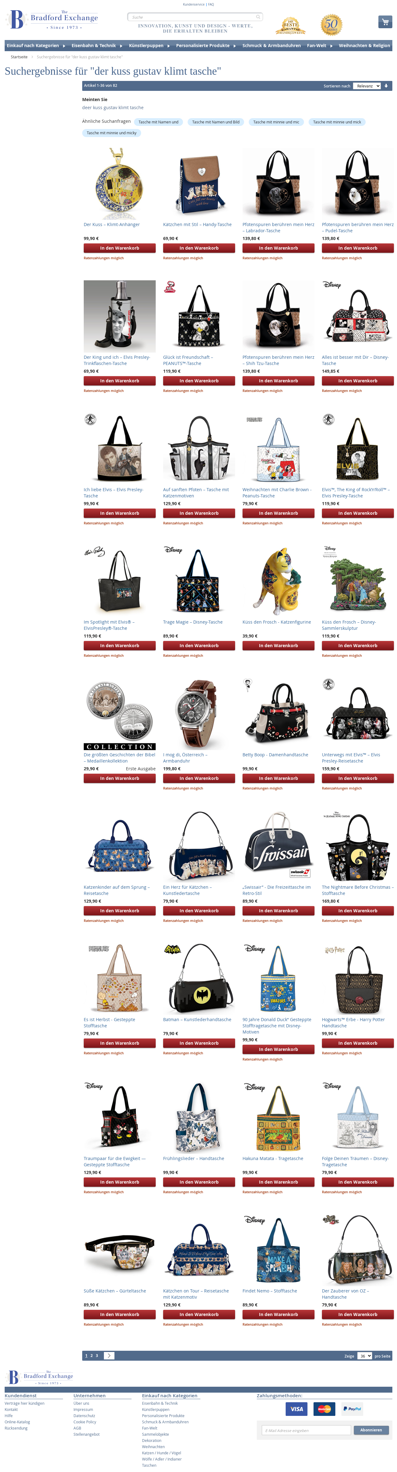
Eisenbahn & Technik (160, 1403)
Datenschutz (84, 1415)
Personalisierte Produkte (163, 1415)
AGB (77, 1427)
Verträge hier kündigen (24, 1403)
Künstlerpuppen (155, 1409)
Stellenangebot (87, 1434)
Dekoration (151, 1440)
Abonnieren (371, 1430)
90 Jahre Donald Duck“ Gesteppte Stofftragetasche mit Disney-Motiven (277, 1025)
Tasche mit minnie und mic (276, 121)
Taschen (149, 1465)
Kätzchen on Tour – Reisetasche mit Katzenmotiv (196, 1294)
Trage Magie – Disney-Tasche (193, 622)
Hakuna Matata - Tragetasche (273, 1158)
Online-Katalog (17, 1421)
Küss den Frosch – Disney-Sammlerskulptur (349, 625)
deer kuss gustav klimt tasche (113, 107)
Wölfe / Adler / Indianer (162, 1458)
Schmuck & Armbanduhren (165, 1421)
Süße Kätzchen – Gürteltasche (115, 1291)
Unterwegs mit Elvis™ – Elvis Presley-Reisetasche (351, 758)
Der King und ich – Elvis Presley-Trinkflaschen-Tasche (117, 360)
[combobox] (195, 16)
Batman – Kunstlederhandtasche (197, 1019)
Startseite (20, 56)
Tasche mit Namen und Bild (215, 121)
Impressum (83, 1409)
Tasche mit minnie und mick (337, 121)
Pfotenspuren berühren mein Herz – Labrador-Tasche (278, 227)
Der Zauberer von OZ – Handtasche (345, 1294)
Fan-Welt (149, 1427)
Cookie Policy (85, 1421)
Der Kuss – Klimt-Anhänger (112, 224)
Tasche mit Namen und (158, 121)
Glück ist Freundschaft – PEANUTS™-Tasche (188, 360)
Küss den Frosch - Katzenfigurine (277, 622)
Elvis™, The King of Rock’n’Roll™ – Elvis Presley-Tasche (356, 493)
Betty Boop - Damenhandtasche (275, 755)
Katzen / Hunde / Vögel (161, 1452)
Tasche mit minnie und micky (111, 132)
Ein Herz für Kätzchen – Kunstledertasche (187, 890)
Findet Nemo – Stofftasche (270, 1291)
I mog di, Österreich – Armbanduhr (185, 758)
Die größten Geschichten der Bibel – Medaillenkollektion (119, 758)
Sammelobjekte (155, 1434)
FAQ (211, 4)
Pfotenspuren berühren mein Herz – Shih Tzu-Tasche (278, 360)
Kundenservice (194, 4)
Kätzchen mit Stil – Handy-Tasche (197, 224)
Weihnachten (153, 1446)
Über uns (81, 1403)
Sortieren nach (337, 86)
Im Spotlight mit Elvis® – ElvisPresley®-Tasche (109, 625)
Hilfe (9, 1415)
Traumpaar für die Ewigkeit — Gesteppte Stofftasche (115, 1161)
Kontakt (11, 1409)
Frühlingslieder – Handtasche (193, 1158)
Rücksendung (16, 1427)
